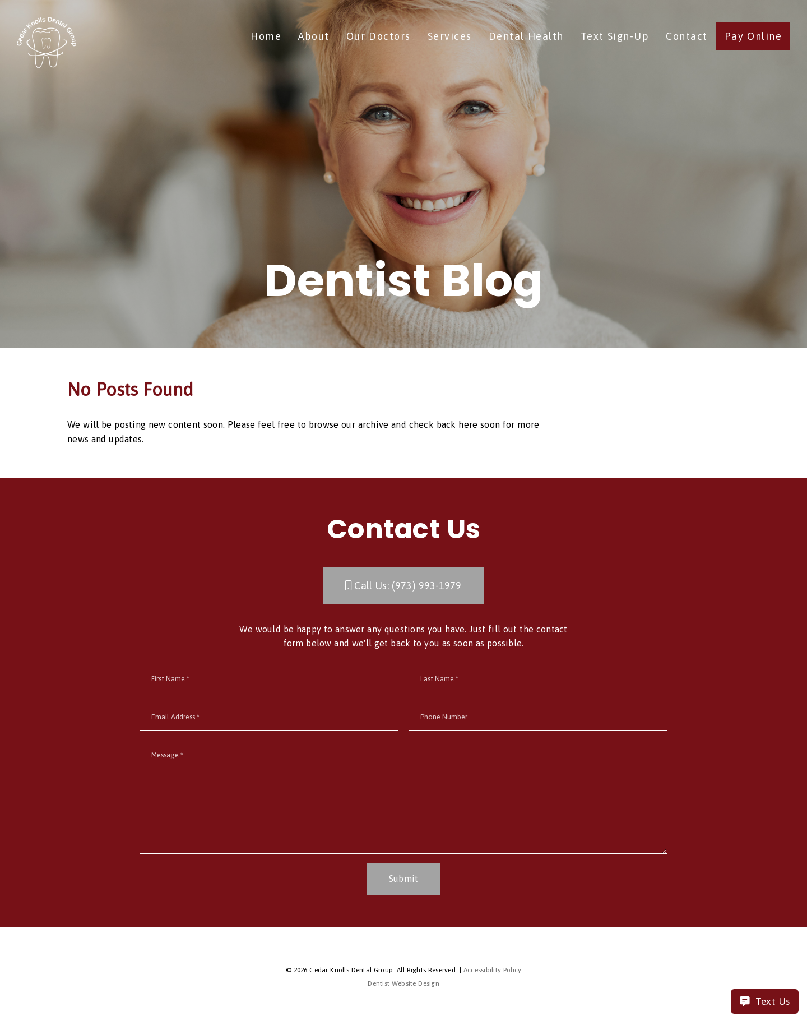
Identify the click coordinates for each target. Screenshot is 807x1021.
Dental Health (526, 36)
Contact (687, 36)
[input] (269, 679)
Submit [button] (404, 879)
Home (266, 36)
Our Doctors (378, 36)
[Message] (403, 798)
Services (450, 36)
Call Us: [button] (403, 586)
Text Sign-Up (615, 36)
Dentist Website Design (403, 983)
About (314, 36)
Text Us (765, 1001)
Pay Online (753, 36)
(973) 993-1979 (427, 586)
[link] (46, 43)
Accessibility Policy (492, 970)
